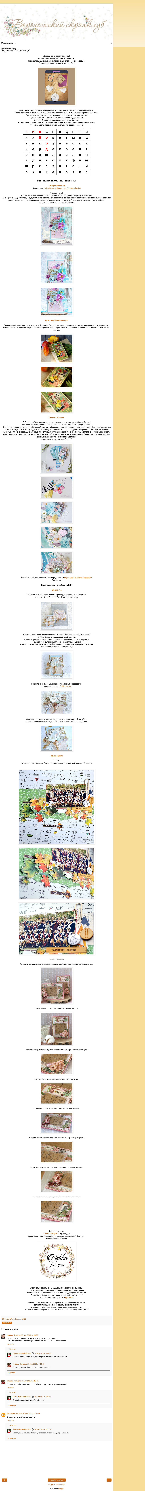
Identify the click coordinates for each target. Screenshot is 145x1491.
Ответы (12, 1349)
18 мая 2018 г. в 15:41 (29, 1381)
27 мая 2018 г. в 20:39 (31, 1414)
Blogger (61, 1489)
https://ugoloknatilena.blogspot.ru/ (78, 578)
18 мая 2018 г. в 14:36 (29, 1335)
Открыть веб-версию (56, 1484)
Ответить (10, 1344)
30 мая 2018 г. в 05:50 (42, 1429)
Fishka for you (65, 686)
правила (69, 1298)
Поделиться (7, 1323)
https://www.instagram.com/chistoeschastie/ (63, 188)
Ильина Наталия (20, 1364)
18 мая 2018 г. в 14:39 (42, 1353)
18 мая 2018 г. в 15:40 (35, 1364)
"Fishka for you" (51, 1234)
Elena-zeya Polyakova (22, 1353)
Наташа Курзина (13, 1335)
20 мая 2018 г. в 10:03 (42, 1397)
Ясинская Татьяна (14, 1414)
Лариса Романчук (56, 959)
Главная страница (57, 1480)
